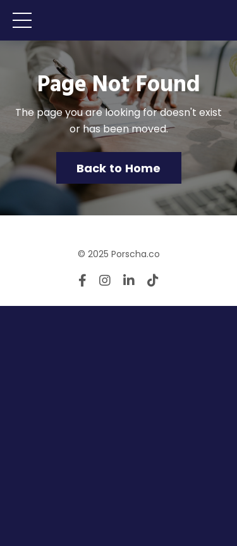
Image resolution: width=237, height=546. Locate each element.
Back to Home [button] (118, 168)
